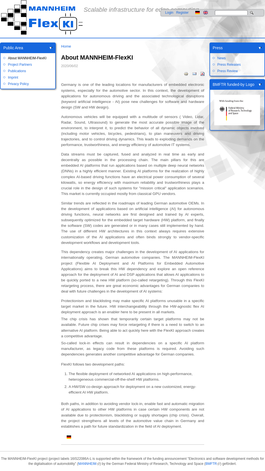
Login (169, 13)
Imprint (13, 77)
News (221, 58)
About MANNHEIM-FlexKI (27, 58)
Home (66, 46)
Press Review (227, 71)
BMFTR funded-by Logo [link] (233, 84)
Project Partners (20, 65)
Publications (17, 71)
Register (182, 13)
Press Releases (229, 65)
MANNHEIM (87, 464)
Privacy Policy (18, 84)
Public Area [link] (13, 48)
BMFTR (211, 464)
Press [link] (218, 48)
